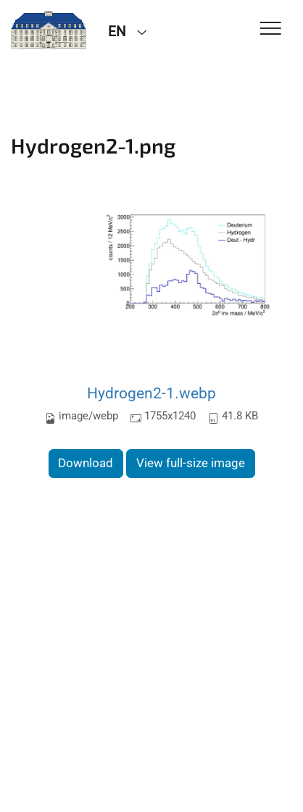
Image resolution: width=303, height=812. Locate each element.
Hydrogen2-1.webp (151, 393)
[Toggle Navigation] (270, 29)
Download (85, 463)
